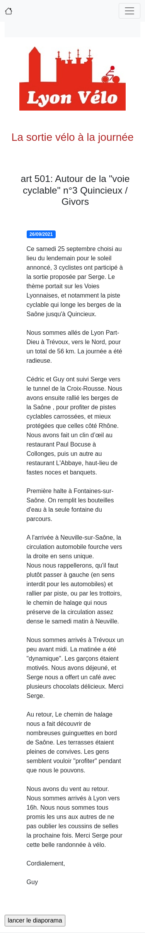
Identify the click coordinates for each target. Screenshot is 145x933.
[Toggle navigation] (129, 11)
